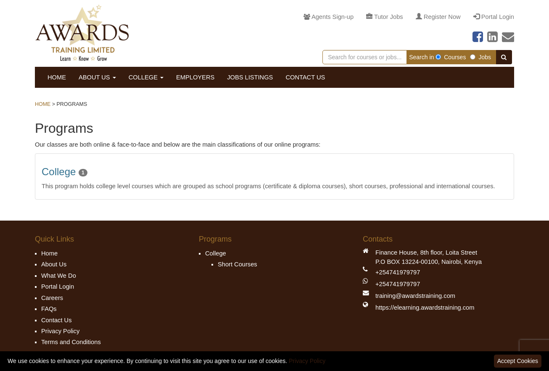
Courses (451, 57)
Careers (52, 298)
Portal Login (493, 16)
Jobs (480, 57)
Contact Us (305, 77)
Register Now (438, 16)
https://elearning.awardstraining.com (424, 307)
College (146, 77)
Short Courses (237, 264)
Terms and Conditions (71, 342)
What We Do (58, 275)
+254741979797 (397, 272)
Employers (195, 77)
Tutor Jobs (384, 16)
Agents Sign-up (329, 16)
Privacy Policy (60, 331)
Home (57, 77)
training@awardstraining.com (415, 295)
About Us (97, 77)
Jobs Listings (250, 77)
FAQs (49, 308)
